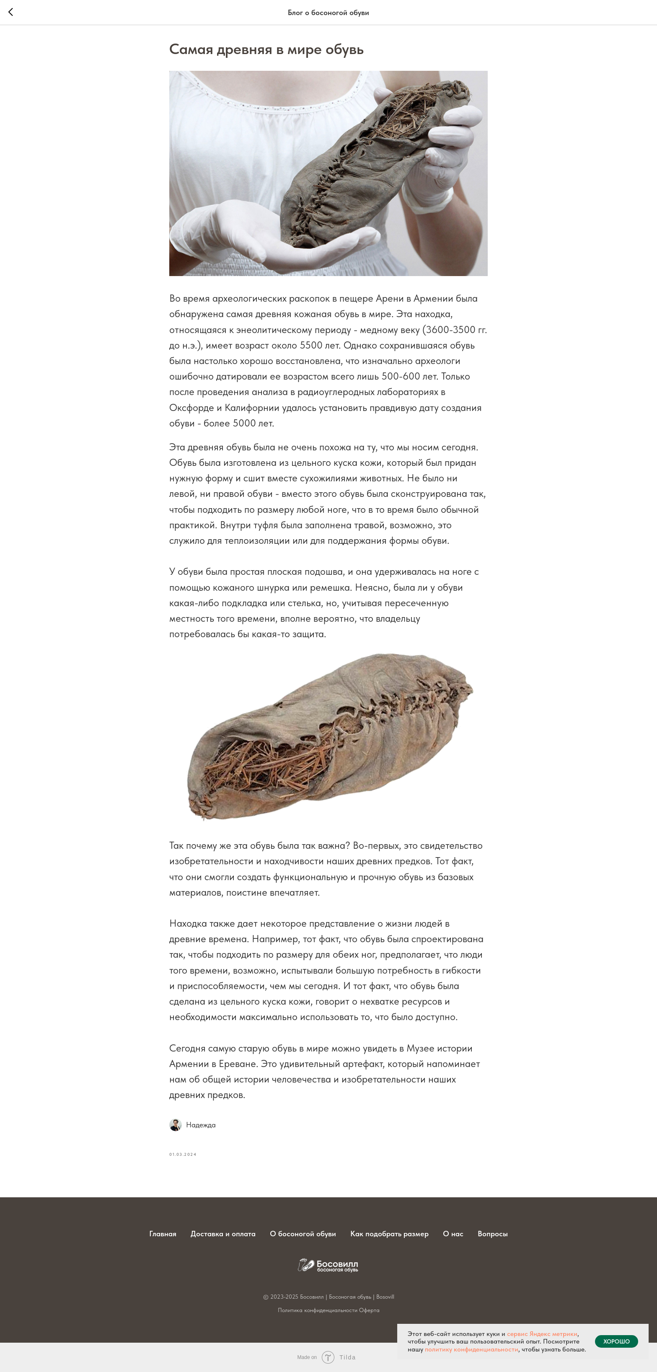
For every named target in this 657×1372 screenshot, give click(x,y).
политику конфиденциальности (471, 1349)
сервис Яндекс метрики (542, 1334)
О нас (453, 1233)
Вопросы (493, 1233)
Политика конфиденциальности (317, 1310)
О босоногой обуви (303, 1233)
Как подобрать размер (389, 1233)
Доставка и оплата (223, 1233)
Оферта (369, 1310)
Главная (162, 1233)
